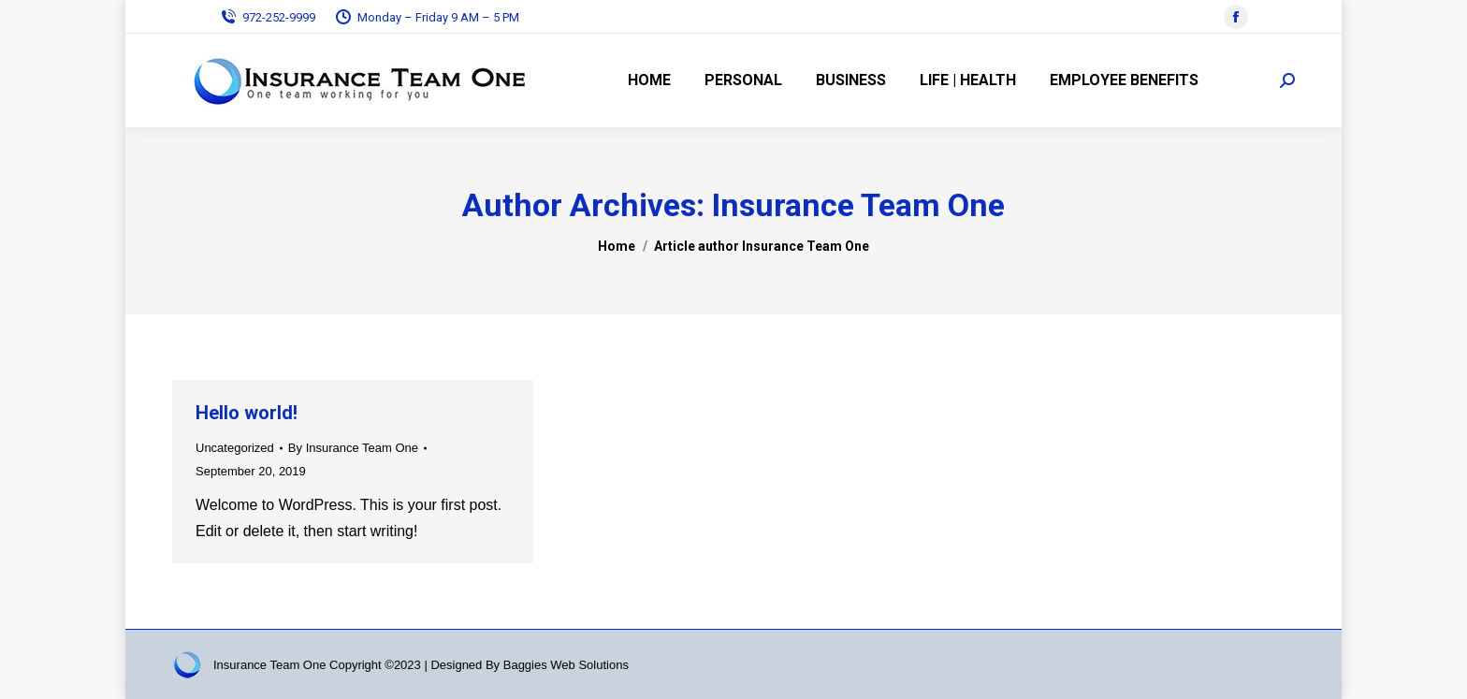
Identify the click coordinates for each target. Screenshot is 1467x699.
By (353, 448)
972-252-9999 (267, 17)
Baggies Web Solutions (566, 665)
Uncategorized (235, 448)
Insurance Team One (858, 205)
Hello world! (247, 412)
